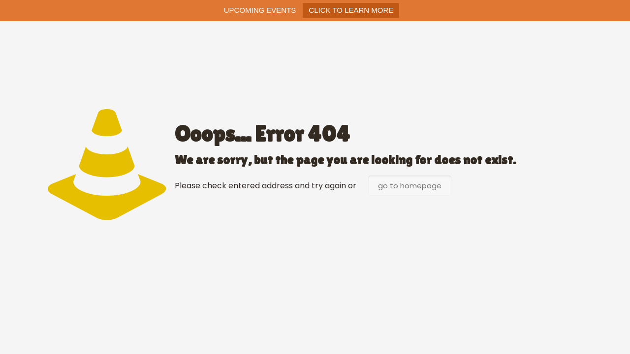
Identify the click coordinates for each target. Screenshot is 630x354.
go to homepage (409, 185)
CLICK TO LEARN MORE (351, 10)
